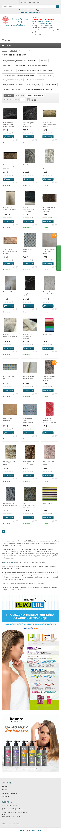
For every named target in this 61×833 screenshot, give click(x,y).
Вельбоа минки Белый (28, 250)
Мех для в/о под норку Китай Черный (28, 294)
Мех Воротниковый (45, 75)
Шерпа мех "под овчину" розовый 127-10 (48, 463)
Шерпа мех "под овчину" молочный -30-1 (49, 167)
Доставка (5, 786)
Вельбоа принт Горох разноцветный (28, 420)
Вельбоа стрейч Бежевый (8, 420)
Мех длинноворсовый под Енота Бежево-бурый (29, 505)
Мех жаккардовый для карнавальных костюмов (35, 70)
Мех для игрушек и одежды (13, 85)
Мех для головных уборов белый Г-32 (9, 208)
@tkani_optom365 (45, 26)
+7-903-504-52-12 (38, 17)
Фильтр (8, 95)
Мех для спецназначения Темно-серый (28, 209)
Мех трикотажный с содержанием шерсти (18, 75)
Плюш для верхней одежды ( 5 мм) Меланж (48, 378)
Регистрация (34, 2)
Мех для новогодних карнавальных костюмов (19, 61)
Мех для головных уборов (12, 80)
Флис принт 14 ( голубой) (8, 377)
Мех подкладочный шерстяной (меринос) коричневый (49, 209)
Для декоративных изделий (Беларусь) (38, 89)
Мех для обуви (50, 85)
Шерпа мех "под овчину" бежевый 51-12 (9, 463)
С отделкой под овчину (11, 89)
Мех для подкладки (34, 85)
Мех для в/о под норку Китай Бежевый (28, 336)
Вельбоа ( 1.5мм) (8, 292)
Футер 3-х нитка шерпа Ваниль (28, 377)
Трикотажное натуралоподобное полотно (49, 124)
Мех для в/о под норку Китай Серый (10, 335)
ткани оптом (8, 562)
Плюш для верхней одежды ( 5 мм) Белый (48, 251)
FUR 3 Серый (27, 165)
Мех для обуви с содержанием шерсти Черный (8, 124)
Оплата (4, 790)
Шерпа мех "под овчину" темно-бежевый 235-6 (28, 463)
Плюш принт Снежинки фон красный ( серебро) (49, 420)
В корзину (8, 137)
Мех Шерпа (7, 65)
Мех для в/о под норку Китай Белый (49, 293)
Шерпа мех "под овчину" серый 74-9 (10, 504)
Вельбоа (44, 61)
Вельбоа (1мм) (47, 334)
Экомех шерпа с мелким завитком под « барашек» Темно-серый (29, 124)
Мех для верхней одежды (35, 80)
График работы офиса (10, 793)
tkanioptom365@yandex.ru (13, 809)
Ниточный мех (8, 70)
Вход (24, 2)
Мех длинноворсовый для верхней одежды (31, 65)
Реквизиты (5, 797)
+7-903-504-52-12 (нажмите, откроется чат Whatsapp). (42, 22)
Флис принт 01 (47, 503)
